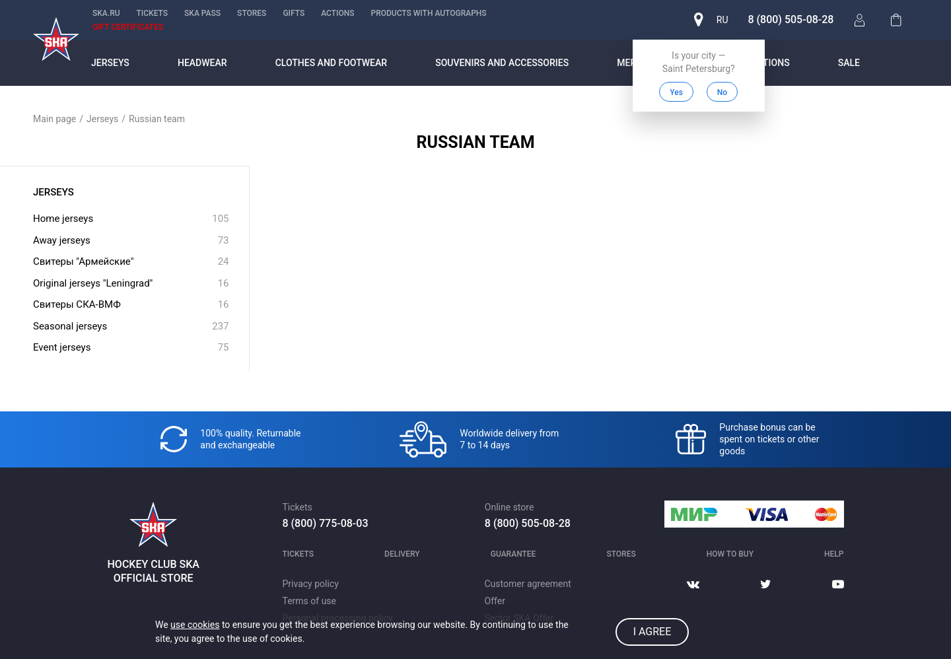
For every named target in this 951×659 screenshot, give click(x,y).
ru (720, 20)
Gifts (293, 13)
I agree (652, 631)
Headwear (202, 62)
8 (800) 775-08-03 (326, 523)
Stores (251, 13)
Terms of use (310, 601)
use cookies (194, 624)
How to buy (730, 554)
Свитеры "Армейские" (131, 261)
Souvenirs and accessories (502, 62)
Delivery (402, 554)
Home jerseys (131, 218)
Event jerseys (131, 347)
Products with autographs (428, 13)
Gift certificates (127, 27)
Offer (495, 601)
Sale (849, 62)
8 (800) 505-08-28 (789, 19)
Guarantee (513, 554)
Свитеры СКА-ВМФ (131, 304)
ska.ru (106, 13)
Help (833, 554)
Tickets (152, 13)
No (720, 92)
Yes (675, 92)
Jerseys (110, 62)
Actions (337, 13)
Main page (54, 119)
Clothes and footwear (331, 62)
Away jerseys (131, 240)
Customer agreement (528, 583)
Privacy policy (311, 583)
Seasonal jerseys (131, 326)
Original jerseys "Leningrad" (131, 283)
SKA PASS (202, 13)
